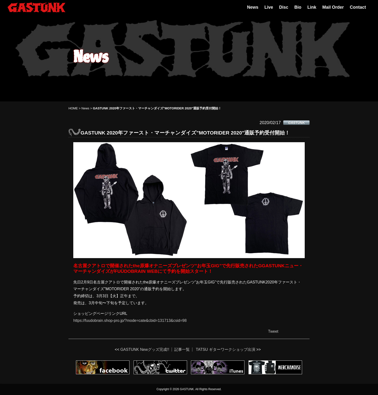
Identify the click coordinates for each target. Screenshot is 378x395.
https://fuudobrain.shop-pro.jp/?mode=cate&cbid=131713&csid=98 (130, 320)
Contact (358, 7)
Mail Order (333, 7)
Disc (283, 7)
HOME (73, 108)
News (252, 7)
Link (311, 7)
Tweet (273, 331)
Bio (297, 7)
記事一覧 (182, 349)
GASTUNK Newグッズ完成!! (144, 349)
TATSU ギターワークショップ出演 (225, 349)
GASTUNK (296, 123)
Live (268, 7)
